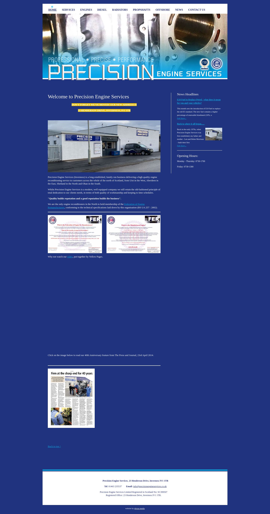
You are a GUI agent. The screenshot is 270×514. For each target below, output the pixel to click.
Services (68, 9)
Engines (86, 9)
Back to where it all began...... (191, 124)
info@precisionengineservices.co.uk (150, 486)
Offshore (163, 9)
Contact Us (196, 9)
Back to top (54, 446)
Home (52, 9)
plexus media (139, 508)
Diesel (102, 9)
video (70, 256)
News (179, 9)
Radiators (120, 9)
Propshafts (141, 9)
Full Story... (181, 118)
